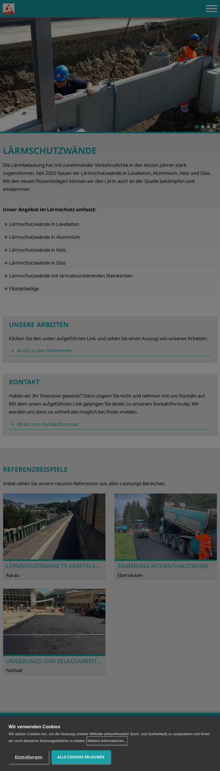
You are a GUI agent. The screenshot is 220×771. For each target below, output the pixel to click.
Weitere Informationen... (107, 741)
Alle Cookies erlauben (81, 757)
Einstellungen (29, 757)
